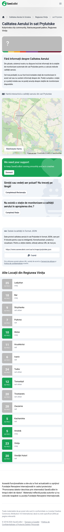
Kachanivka (37, 418)
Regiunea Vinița (41, 17)
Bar (37, 295)
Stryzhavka (37, 307)
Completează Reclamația (15, 192)
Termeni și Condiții (31, 522)
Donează (9, 172)
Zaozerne (37, 406)
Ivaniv (37, 356)
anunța (31, 81)
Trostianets (37, 393)
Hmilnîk (37, 430)
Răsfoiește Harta (14, 149)
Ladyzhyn (37, 282)
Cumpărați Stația (12, 212)
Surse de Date (32, 153)
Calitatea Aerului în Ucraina (20, 17)
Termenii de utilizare (48, 261)
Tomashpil (37, 381)
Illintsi (37, 332)
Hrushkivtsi (37, 344)
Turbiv (37, 369)
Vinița (37, 443)
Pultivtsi (37, 319)
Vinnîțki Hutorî (37, 455)
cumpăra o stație (52, 78)
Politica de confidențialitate (13, 263)
